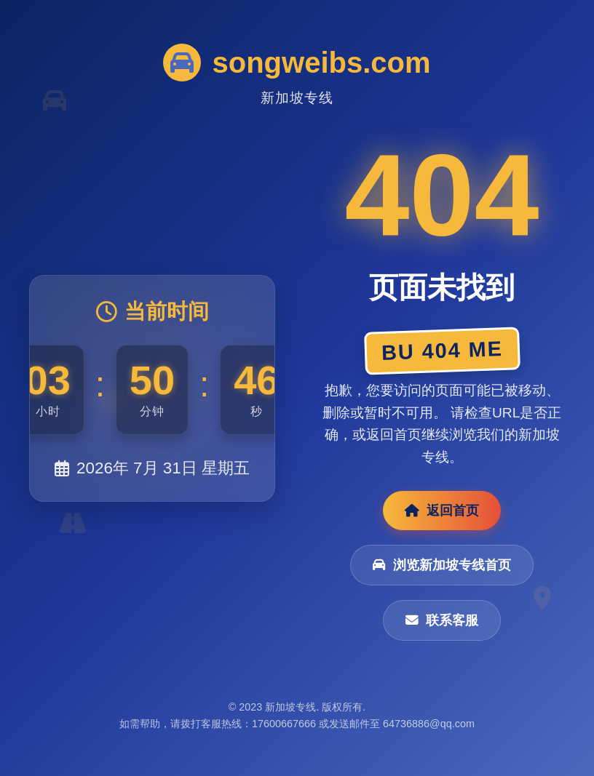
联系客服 (441, 620)
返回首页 (442, 510)
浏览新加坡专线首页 (442, 565)
